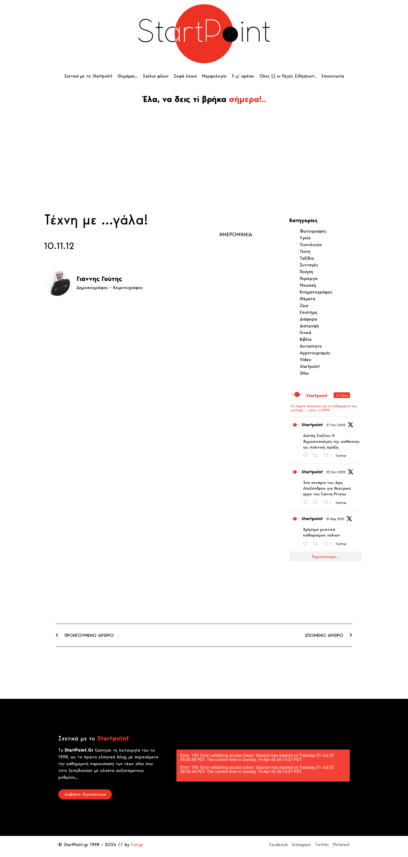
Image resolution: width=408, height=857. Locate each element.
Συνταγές (309, 264)
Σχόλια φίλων (156, 76)
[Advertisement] (204, 171)
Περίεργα (308, 278)
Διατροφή (309, 325)
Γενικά (305, 332)
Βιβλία (305, 339)
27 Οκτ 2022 (336, 425)
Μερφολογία (214, 76)
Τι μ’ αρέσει (243, 76)
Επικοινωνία (333, 76)
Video (305, 359)
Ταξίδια (307, 258)
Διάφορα (308, 319)
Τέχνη (305, 251)
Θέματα (307, 298)
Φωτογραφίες (313, 231)
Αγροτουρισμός (315, 352)
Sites (304, 373)
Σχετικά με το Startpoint (88, 76)
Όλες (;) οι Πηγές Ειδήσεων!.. (287, 76)
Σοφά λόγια (185, 76)
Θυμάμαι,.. (128, 76)
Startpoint (310, 366)
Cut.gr (137, 844)
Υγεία (305, 237)
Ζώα (304, 305)
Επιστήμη (308, 312)
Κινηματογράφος (316, 292)
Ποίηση (306, 271)
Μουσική (308, 285)
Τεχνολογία (311, 244)
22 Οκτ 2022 (336, 472)
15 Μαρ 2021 (335, 519)
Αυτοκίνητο (311, 346)
